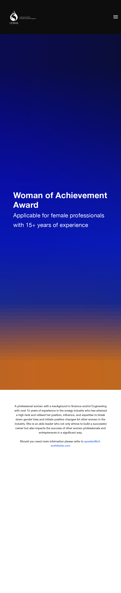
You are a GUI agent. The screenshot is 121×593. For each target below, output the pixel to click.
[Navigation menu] (115, 17)
